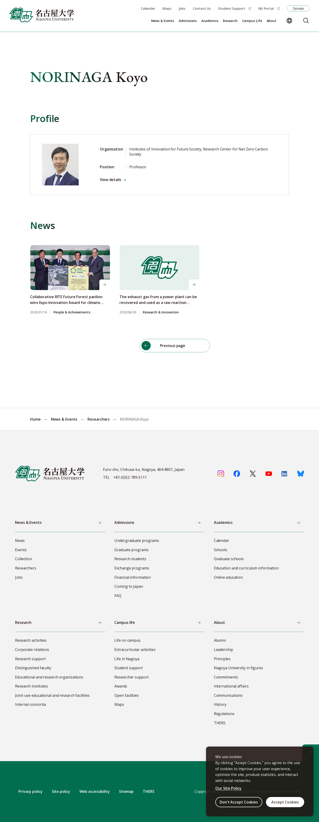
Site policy (61, 791)
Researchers (99, 419)
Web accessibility (94, 791)
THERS (148, 791)
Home (35, 419)
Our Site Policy (228, 788)
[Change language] (289, 20)
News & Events (64, 419)
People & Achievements (71, 312)
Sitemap (126, 791)
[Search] (306, 20)
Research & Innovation (161, 312)
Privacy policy (31, 791)
